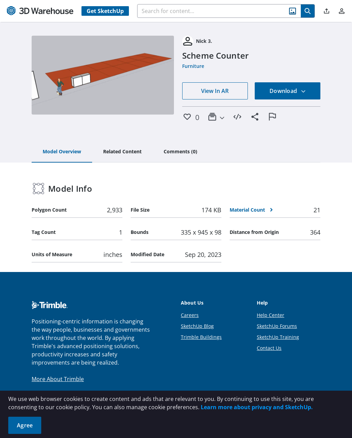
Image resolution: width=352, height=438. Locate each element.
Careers (190, 315)
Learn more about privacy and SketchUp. (257, 407)
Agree (25, 425)
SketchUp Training (278, 337)
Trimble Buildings (201, 337)
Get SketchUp (105, 11)
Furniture (193, 66)
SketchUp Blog (197, 326)
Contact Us (269, 348)
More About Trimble (58, 379)
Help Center (270, 315)
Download (288, 91)
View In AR (215, 91)
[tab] (62, 152)
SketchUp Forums (277, 326)
